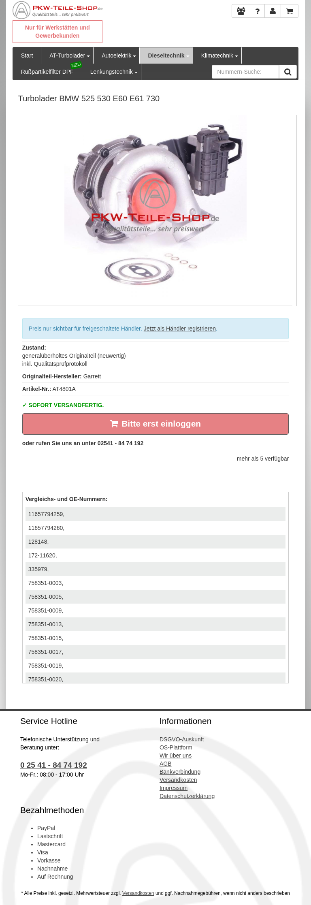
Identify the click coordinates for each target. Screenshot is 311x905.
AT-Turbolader (67, 55)
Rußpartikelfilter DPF (47, 71)
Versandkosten (138, 893)
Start (27, 55)
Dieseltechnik (166, 55)
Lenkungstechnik (111, 71)
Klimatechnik (217, 55)
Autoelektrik (116, 55)
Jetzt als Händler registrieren (180, 328)
